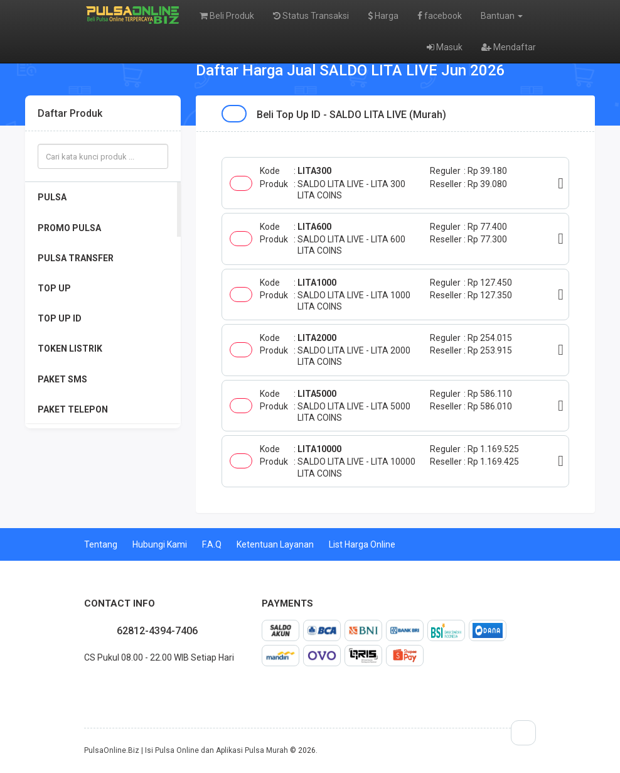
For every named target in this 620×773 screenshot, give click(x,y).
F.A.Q (212, 544)
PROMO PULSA (69, 228)
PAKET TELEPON (73, 409)
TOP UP (54, 288)
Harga (383, 16)
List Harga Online (362, 544)
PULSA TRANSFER (76, 258)
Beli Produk (227, 16)
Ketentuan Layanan (275, 544)
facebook (439, 16)
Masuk (444, 47)
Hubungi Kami (159, 544)
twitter (94, 685)
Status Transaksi (311, 16)
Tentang (100, 544)
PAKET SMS (62, 379)
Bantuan (502, 16)
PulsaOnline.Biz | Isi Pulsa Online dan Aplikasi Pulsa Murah (186, 750)
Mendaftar (508, 47)
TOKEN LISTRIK (70, 348)
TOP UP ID (60, 318)
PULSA (52, 197)
